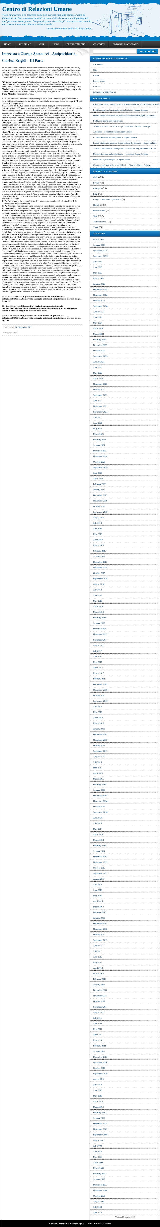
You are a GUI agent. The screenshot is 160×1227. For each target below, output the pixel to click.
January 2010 (99, 1118)
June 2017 (97, 656)
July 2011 (97, 1018)
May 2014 (97, 829)
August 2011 (98, 1012)
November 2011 (100, 995)
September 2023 (100, 356)
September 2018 (100, 578)
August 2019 (99, 517)
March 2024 (98, 334)
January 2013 (99, 918)
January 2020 (99, 489)
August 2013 (99, 879)
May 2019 (97, 534)
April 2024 (98, 328)
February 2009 (99, 1173)
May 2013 (97, 895)
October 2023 (99, 350)
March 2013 (98, 906)
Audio (96, 177)
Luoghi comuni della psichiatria (107, 199)
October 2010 (99, 1068)
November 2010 (100, 1062)
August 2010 (99, 1079)
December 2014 (100, 795)
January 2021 (99, 445)
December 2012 (100, 923)
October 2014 (99, 806)
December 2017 (100, 628)
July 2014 (97, 823)
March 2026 (98, 239)
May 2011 (97, 1029)
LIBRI (55, 44)
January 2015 (99, 790)
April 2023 (98, 378)
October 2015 (99, 745)
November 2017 (100, 634)
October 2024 (99, 300)
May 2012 (97, 962)
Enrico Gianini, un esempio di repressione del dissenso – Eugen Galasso (125, 143)
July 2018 (97, 589)
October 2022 (99, 389)
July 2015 (97, 762)
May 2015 (97, 767)
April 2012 (98, 968)
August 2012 (99, 945)
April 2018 (98, 606)
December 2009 (100, 1123)
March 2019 (98, 545)
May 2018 (97, 601)
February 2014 (99, 845)
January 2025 (99, 284)
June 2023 (97, 367)
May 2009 (97, 1157)
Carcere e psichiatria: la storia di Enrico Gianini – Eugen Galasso (121, 165)
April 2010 (98, 1101)
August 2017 (99, 645)
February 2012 (99, 979)
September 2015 (100, 751)
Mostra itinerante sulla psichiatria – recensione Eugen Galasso (120, 154)
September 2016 (100, 701)
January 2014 (99, 851)
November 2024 (100, 295)
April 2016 (98, 717)
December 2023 (100, 345)
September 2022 (100, 395)
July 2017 (97, 651)
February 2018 (99, 617)
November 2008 (100, 1190)
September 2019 (100, 512)
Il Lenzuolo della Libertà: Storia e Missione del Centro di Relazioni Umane (126, 104)
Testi (15, 332)
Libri (95, 194)
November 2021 (100, 406)
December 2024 (100, 289)
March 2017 (98, 673)
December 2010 (100, 1057)
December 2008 (100, 1185)
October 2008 (99, 1196)
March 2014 (98, 840)
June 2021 (97, 423)
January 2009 (99, 1179)
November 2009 (100, 1129)
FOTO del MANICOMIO (125, 44)
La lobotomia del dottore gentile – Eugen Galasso (115, 137)
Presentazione (76, 44)
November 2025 (100, 250)
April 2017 (98, 667)
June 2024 (97, 317)
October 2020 (99, 462)
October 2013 (99, 868)
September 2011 (100, 1007)
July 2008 (97, 1207)
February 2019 (99, 551)
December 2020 (100, 450)
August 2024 (99, 311)
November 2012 (100, 929)
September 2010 (100, 1073)
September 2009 (100, 1134)
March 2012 (98, 973)
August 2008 (99, 1201)
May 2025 (97, 272)
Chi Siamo (25, 44)
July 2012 (97, 951)
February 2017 (99, 678)
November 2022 (100, 384)
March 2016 (98, 723)
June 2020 (97, 473)
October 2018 (99, 573)
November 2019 (100, 500)
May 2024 (97, 323)
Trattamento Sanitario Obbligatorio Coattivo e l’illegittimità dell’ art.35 (124, 148)
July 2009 (97, 1146)
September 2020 (100, 467)
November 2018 (100, 567)
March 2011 (98, 1040)
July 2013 (97, 884)
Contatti (99, 44)
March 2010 (98, 1107)
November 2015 (100, 740)
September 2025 (100, 256)
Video (95, 227)
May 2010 (97, 1096)
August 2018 (99, 584)
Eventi (96, 183)
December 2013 (100, 856)
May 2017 (97, 662)
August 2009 (99, 1140)
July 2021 (97, 417)
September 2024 (100, 306)
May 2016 (97, 712)
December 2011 (100, 990)
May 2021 (97, 428)
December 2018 (100, 562)
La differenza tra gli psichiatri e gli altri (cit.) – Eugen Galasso (120, 110)
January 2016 (99, 729)
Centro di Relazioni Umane (37, 9)
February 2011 (99, 1045)
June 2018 (97, 595)
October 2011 (99, 1001)
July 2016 (97, 706)
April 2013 (98, 901)
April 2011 (98, 1034)
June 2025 (97, 267)
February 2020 (99, 484)
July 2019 (97, 523)
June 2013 (97, 890)
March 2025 (98, 278)
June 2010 (97, 1090)
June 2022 (97, 400)
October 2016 (99, 695)
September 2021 (100, 412)
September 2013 (100, 873)
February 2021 (99, 439)
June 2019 (97, 528)
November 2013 (100, 862)
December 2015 (100, 734)
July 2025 (97, 261)
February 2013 (99, 912)
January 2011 (99, 1051)
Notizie (96, 205)
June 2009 (97, 1151)
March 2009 (98, 1168)
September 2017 (100, 640)
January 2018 (99, 623)
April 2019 (98, 539)
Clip (41, 44)
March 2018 (98, 612)
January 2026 (99, 245)
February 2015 (99, 784)
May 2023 (97, 373)
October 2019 (99, 506)
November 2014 (100, 801)
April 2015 (98, 773)
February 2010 (99, 1112)
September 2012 (100, 940)
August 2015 (99, 756)
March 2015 (98, 779)
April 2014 (98, 834)
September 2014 (100, 812)
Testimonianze (99, 221)
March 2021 (98, 434)
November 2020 (100, 456)
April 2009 (98, 1162)
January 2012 (99, 984)
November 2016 (100, 690)
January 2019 (99, 556)
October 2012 (99, 934)
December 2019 (100, 495)
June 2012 (97, 957)
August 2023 (99, 361)
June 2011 (97, 1023)
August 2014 (99, 817)
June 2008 (97, 1212)
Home (7, 44)
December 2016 (100, 684)
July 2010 (97, 1084)
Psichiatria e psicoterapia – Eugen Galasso (111, 159)
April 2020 (98, 478)
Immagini (97, 188)
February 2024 (99, 339)
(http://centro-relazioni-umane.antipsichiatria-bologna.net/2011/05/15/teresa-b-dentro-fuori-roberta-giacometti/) (42, 234)
